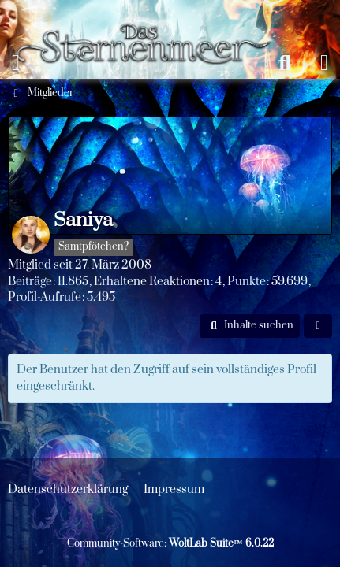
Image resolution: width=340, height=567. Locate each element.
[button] (250, 326)
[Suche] (285, 63)
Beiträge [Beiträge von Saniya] (30, 281)
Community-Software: (170, 543)
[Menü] (16, 63)
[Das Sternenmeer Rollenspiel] (150, 16)
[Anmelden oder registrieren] (324, 63)
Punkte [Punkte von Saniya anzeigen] (246, 281)
